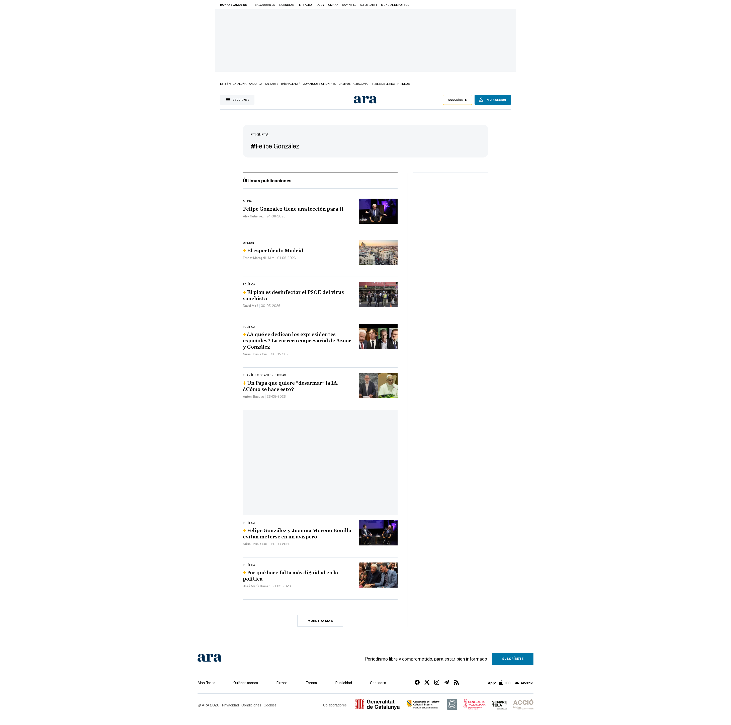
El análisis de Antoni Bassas (264, 375)
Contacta (378, 682)
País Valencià (290, 83)
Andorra (255, 83)
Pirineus (403, 83)
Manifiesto (206, 682)
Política (249, 284)
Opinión (248, 242)
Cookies (270, 705)
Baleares (271, 83)
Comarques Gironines (319, 83)
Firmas (282, 682)
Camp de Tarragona (353, 83)
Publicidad (343, 682)
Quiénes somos (245, 682)
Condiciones (251, 705)
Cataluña (239, 83)
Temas (311, 682)
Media (247, 201)
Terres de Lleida (382, 83)
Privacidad (230, 705)
